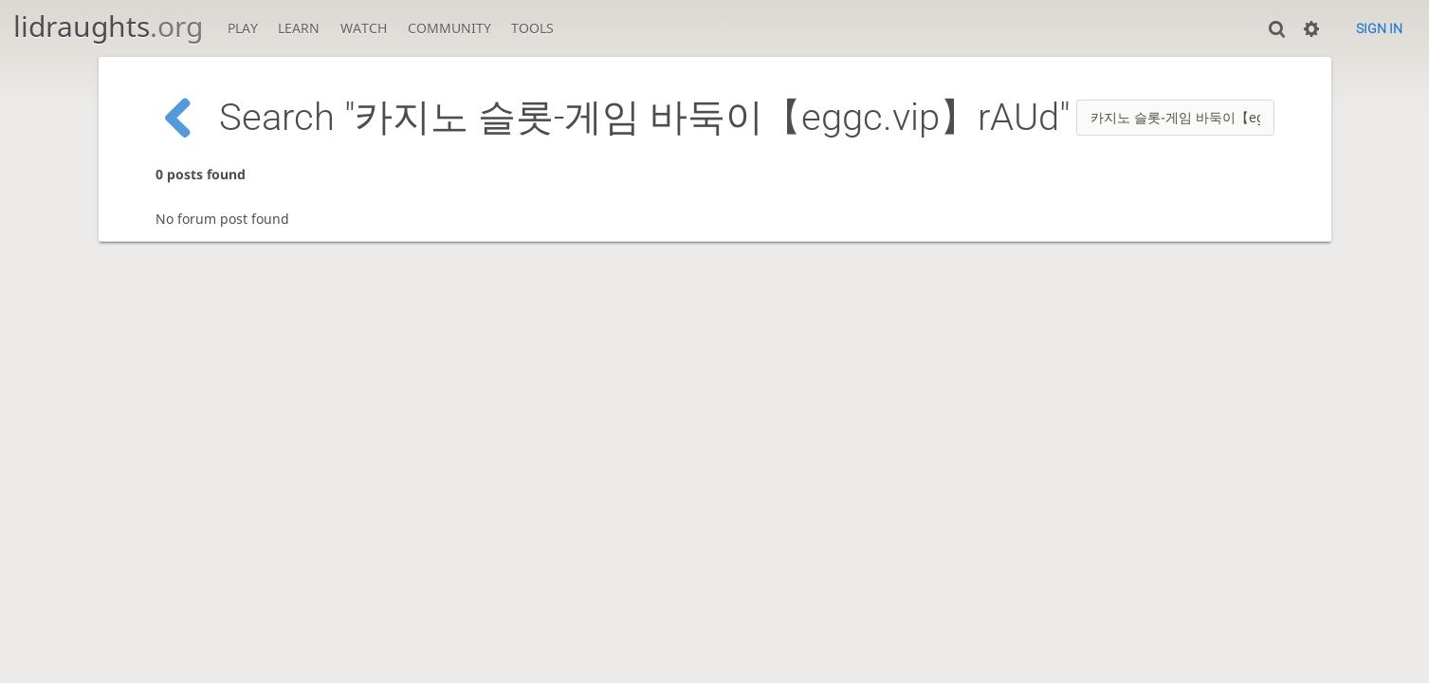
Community (449, 28)
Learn (299, 28)
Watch (363, 28)
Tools (532, 28)
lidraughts (108, 26)
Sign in (1379, 28)
